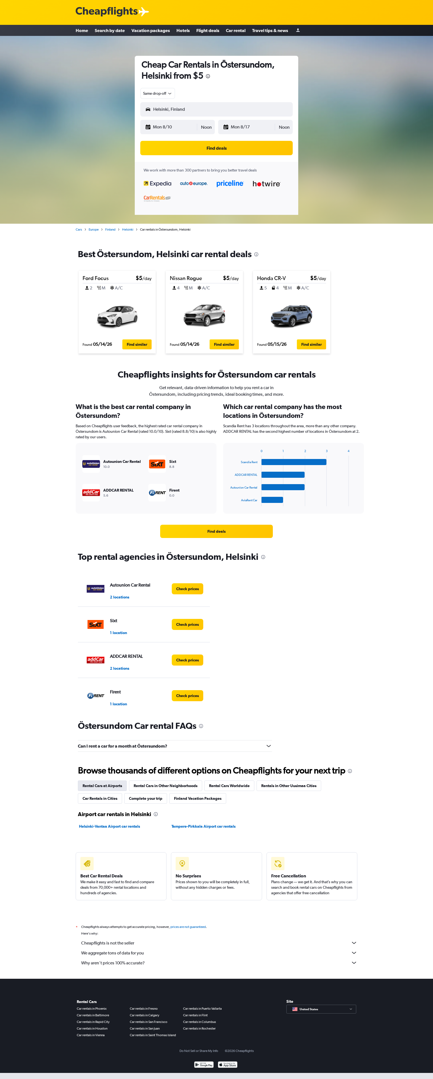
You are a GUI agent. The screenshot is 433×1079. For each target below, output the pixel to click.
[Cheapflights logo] (107, 12)
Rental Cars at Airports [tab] (102, 785)
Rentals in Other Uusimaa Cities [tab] (288, 785)
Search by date (110, 30)
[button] (170, 127)
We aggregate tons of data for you (219, 952)
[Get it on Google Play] (204, 1065)
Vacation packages (150, 30)
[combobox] (157, 93)
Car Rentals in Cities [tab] (100, 798)
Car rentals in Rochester (199, 1028)
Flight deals (207, 30)
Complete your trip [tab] (145, 798)
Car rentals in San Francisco (148, 1022)
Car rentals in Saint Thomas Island (153, 1035)
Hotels (183, 30)
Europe (94, 229)
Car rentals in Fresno (144, 1009)
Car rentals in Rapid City (93, 1022)
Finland (110, 229)
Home (82, 30)
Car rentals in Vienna (91, 1035)
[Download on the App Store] (227, 1065)
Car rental (235, 30)
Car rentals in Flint (195, 1015)
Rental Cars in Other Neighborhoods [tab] (165, 785)
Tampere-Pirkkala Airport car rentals (203, 826)
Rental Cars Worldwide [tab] (229, 785)
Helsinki (127, 229)
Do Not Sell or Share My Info (198, 1051)
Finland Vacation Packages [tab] (197, 798)
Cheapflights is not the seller (219, 943)
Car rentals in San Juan (145, 1028)
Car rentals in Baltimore (93, 1015)
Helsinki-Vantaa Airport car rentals (109, 826)
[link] (216, 531)
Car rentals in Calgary (144, 1015)
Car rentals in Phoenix (92, 1009)
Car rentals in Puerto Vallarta (202, 1009)
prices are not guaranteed (188, 927)
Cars (79, 229)
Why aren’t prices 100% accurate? (219, 962)
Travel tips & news (270, 30)
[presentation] (207, 76)
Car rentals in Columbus (199, 1022)
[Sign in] (298, 30)
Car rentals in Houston (92, 1028)
